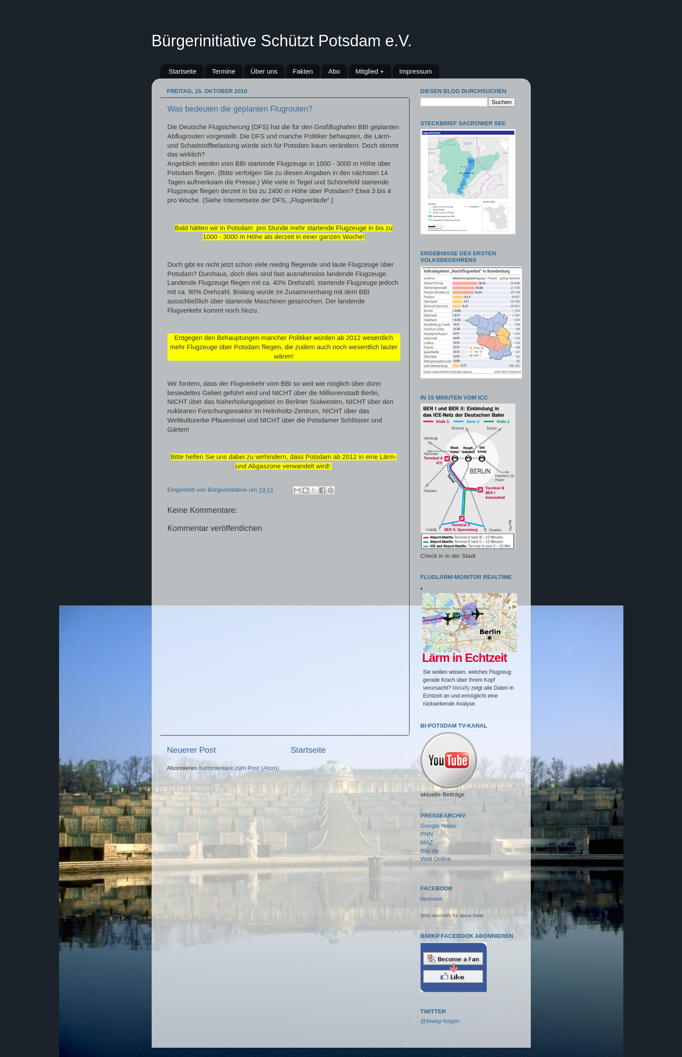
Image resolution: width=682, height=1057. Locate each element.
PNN (427, 834)
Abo (334, 71)
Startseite (182, 71)
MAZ (427, 842)
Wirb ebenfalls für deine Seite (452, 915)
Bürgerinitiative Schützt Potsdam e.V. (282, 41)
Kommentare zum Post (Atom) (239, 768)
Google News (438, 825)
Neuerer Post (191, 749)
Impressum (415, 71)
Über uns (263, 71)
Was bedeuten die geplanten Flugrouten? (240, 109)
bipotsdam (432, 898)
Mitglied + (369, 71)
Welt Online (436, 858)
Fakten (303, 71)
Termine (223, 71)
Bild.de (430, 851)
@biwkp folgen (440, 1021)
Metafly (461, 688)
